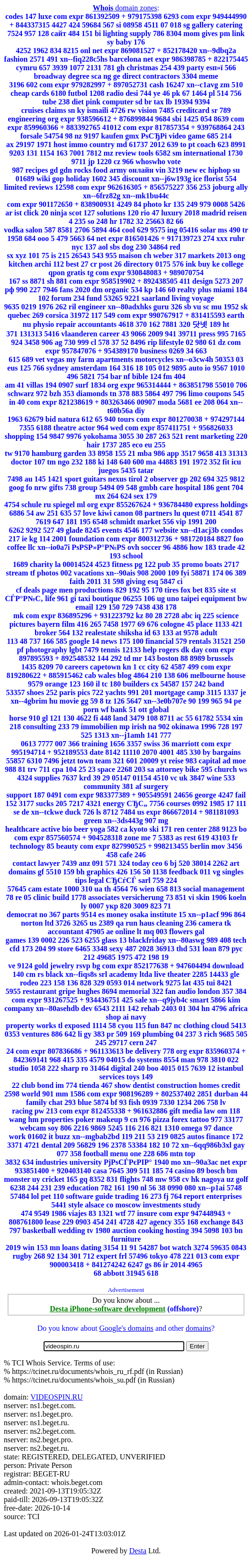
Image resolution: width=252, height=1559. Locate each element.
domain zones (125, 8)
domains (198, 1328)
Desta (137, 1551)
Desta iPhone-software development (107, 1309)
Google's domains (126, 1328)
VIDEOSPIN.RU (56, 1397)
